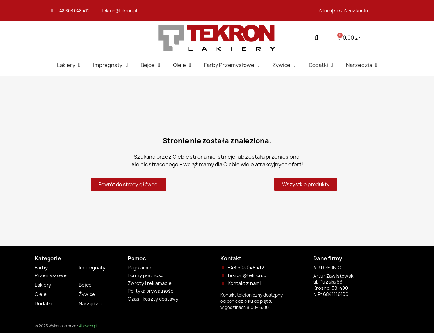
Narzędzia (361, 65)
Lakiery (68, 65)
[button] (317, 37)
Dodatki (321, 65)
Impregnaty (110, 65)
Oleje (182, 65)
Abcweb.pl (88, 325)
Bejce (150, 65)
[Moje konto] (340, 10)
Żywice (284, 65)
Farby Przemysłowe (231, 65)
